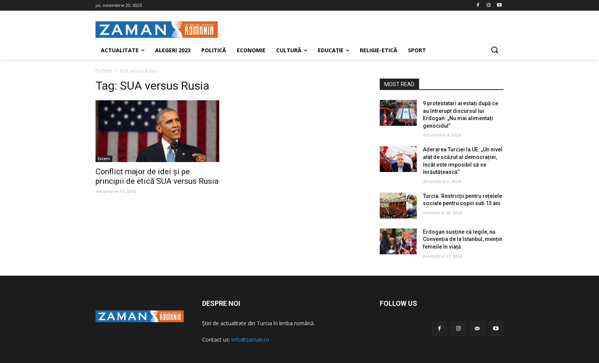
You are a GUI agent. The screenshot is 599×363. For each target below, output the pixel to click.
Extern (104, 158)
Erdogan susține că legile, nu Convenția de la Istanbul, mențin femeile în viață (462, 239)
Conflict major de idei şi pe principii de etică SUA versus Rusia (157, 176)
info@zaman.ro (250, 339)
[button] (494, 50)
